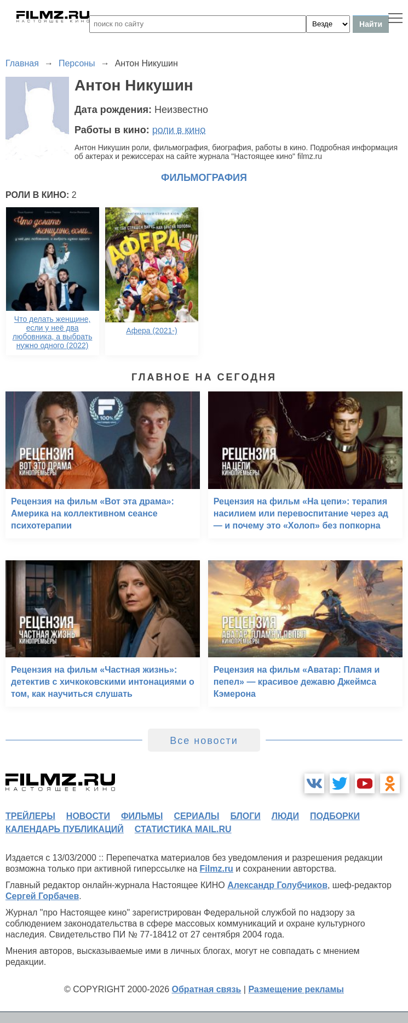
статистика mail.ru (183, 829)
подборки (335, 816)
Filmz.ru (216, 868)
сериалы (196, 816)
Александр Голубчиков (277, 885)
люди (285, 816)
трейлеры (30, 816)
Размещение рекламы (296, 989)
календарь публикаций (64, 829)
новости (88, 816)
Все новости (204, 740)
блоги (245, 816)
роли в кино (179, 129)
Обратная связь (207, 989)
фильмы (142, 816)
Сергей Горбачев (42, 896)
